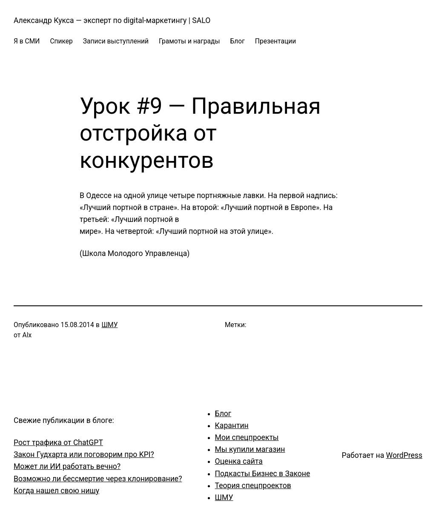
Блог (223, 413)
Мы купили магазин (250, 449)
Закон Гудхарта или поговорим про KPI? (84, 454)
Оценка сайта (239, 461)
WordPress (404, 455)
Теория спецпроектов (253, 485)
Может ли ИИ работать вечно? (67, 466)
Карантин (232, 425)
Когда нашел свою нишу (56, 490)
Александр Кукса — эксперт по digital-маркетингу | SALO (112, 20)
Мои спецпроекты (247, 437)
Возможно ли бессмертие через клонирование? (98, 478)
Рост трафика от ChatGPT (58, 442)
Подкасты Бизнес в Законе (262, 473)
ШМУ (109, 325)
